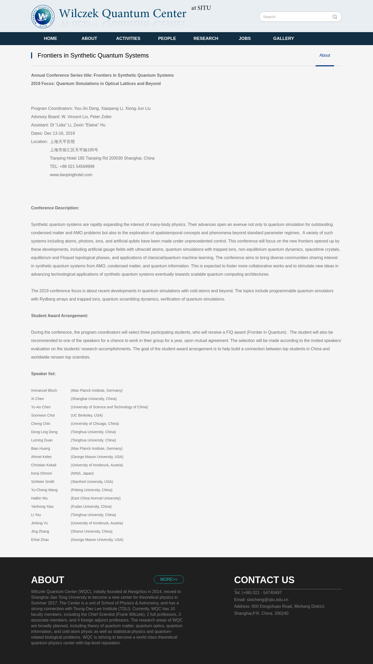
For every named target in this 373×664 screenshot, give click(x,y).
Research (205, 38)
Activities (128, 38)
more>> (169, 579)
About (89, 38)
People (167, 38)
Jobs (245, 38)
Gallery (283, 38)
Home (50, 38)
